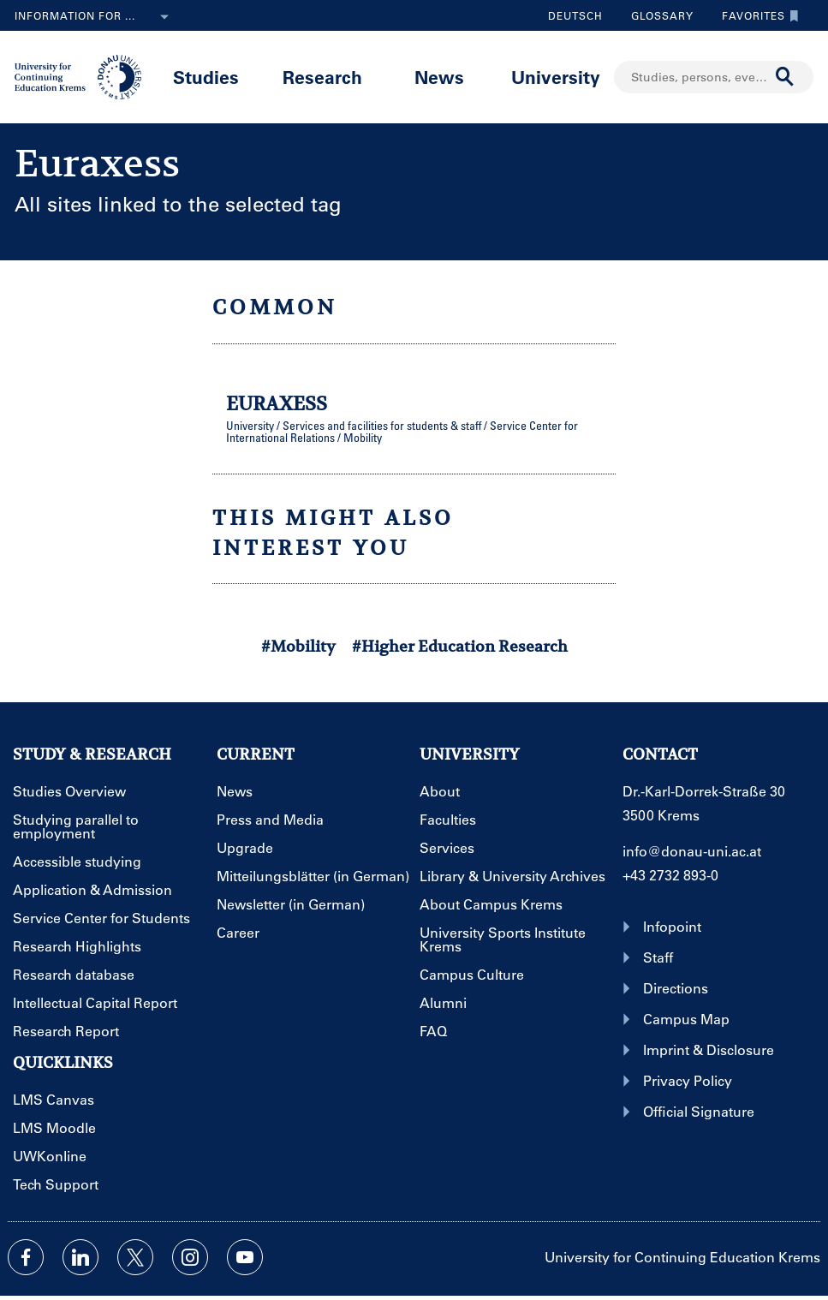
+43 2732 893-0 (670, 875)
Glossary (656, 15)
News (439, 76)
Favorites (756, 15)
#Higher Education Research (460, 646)
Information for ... (95, 17)
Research (322, 76)
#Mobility (298, 646)
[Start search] (785, 77)
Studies (206, 76)
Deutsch (575, 15)
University (555, 76)
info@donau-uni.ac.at (691, 851)
